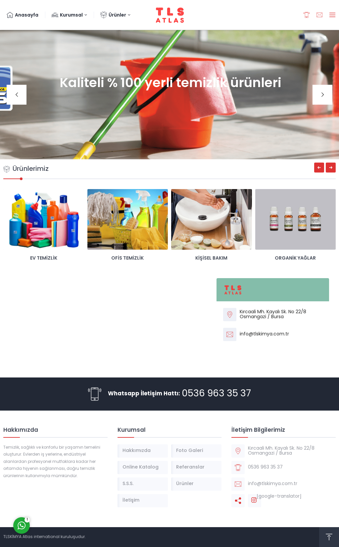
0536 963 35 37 (216, 394)
